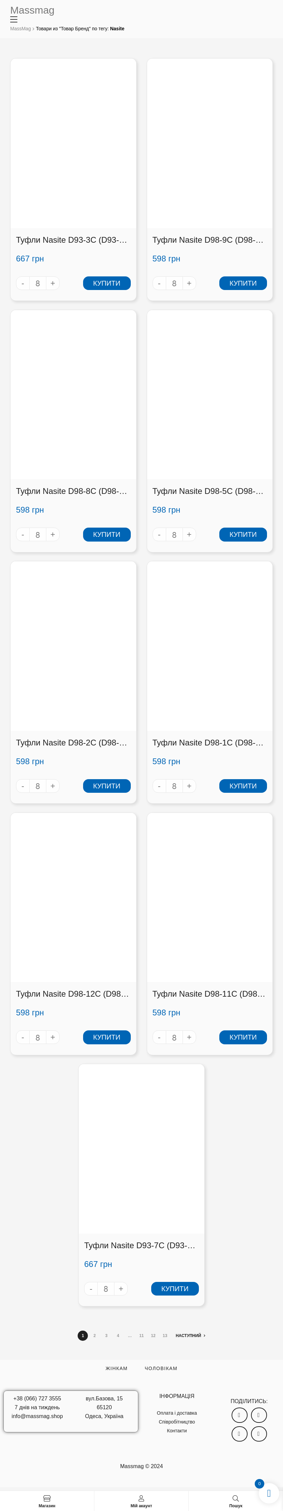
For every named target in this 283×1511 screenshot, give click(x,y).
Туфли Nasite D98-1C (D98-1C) (204, 743)
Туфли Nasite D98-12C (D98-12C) (70, 994)
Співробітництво (177, 1422)
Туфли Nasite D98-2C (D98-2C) (67, 743)
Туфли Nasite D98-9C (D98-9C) (204, 240)
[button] (240, 1415)
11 (141, 1335)
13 (165, 1335)
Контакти (177, 1430)
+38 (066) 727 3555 (37, 1398)
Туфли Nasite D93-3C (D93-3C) (67, 240)
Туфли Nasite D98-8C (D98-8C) (67, 491)
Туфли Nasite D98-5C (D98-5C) (204, 491)
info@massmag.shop (37, 1416)
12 (153, 1335)
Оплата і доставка (177, 1413)
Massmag (32, 10)
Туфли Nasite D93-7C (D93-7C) (135, 1246)
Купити (107, 283)
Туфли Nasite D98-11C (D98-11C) (206, 994)
